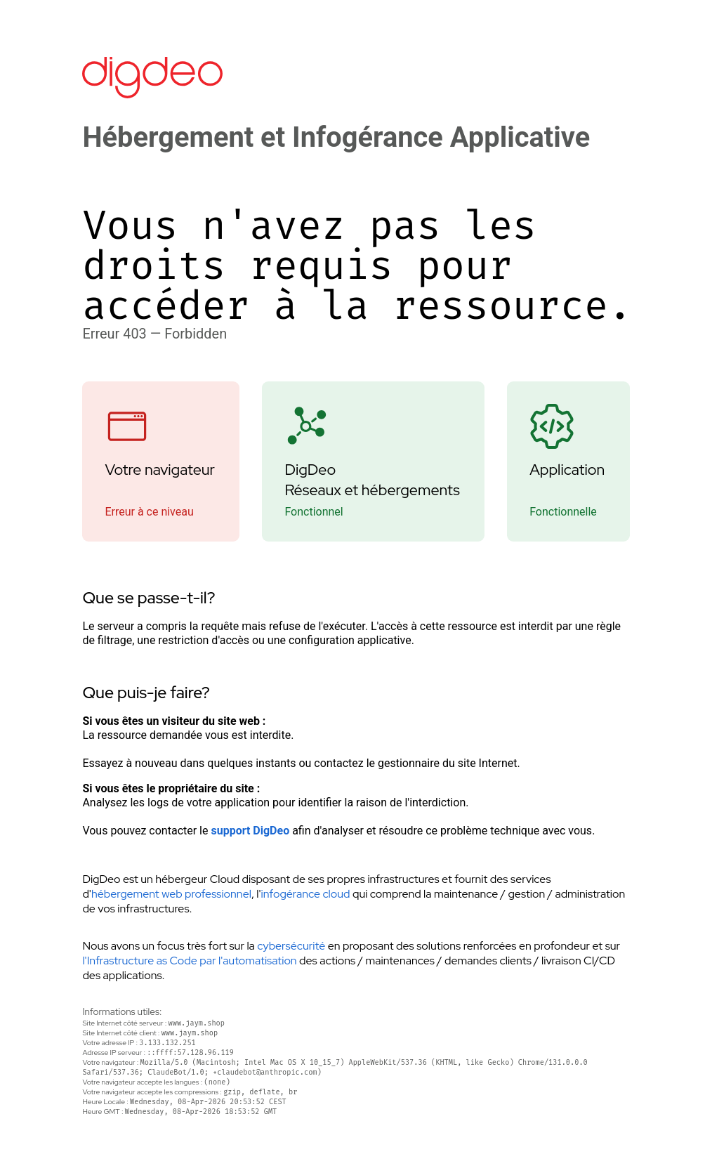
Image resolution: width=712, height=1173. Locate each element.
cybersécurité (291, 945)
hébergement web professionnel (171, 893)
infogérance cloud (305, 893)
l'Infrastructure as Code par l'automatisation (189, 960)
